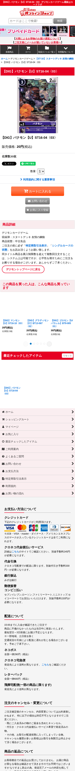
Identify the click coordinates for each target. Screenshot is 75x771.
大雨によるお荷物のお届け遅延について (37, 38)
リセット (67, 355)
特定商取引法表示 (36, 245)
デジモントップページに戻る (23, 269)
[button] (65, 49)
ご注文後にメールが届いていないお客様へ (37, 42)
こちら (15, 551)
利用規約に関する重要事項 (37, 179)
